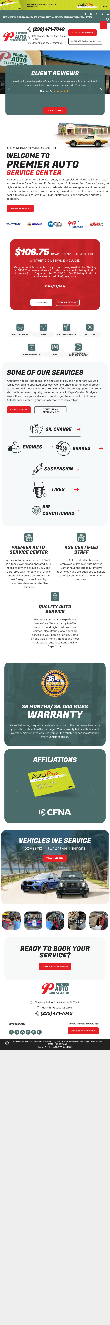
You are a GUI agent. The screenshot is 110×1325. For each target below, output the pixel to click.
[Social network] (22, 1032)
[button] (101, 90)
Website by (59, 1047)
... (69, 276)
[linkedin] (107, 14)
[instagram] (107, 20)
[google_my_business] (91, 14)
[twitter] (96, 14)
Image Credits (44, 1047)
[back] (16, 791)
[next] (93, 791)
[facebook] (85, 14)
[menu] (103, 25)
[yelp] (102, 14)
